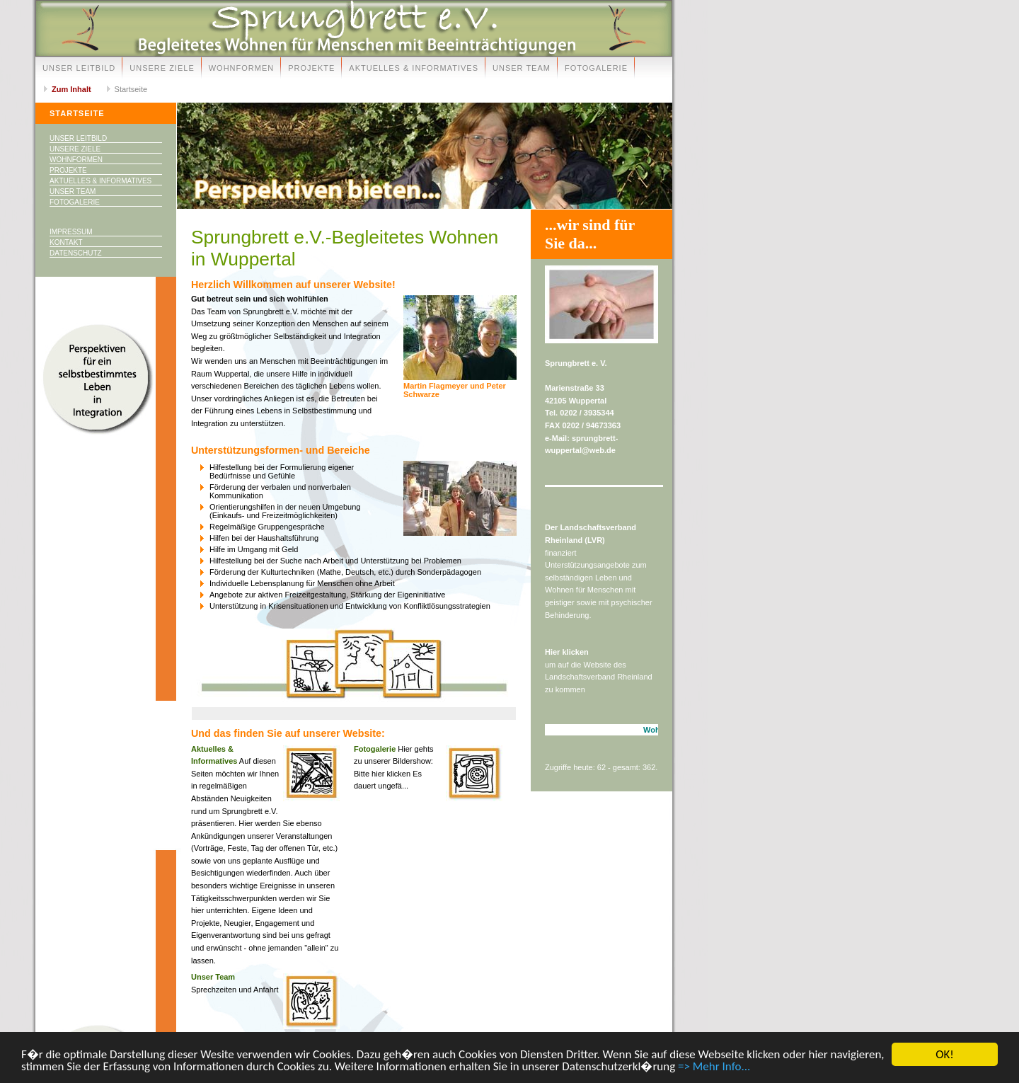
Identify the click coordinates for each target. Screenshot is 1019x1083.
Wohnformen (242, 68)
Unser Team (522, 68)
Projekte (311, 68)
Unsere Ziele (161, 68)
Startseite (131, 89)
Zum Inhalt (71, 89)
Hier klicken (567, 652)
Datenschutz (76, 253)
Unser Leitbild (78, 68)
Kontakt (66, 242)
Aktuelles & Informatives (413, 68)
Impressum (71, 232)
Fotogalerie (596, 68)
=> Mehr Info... (714, 1067)
